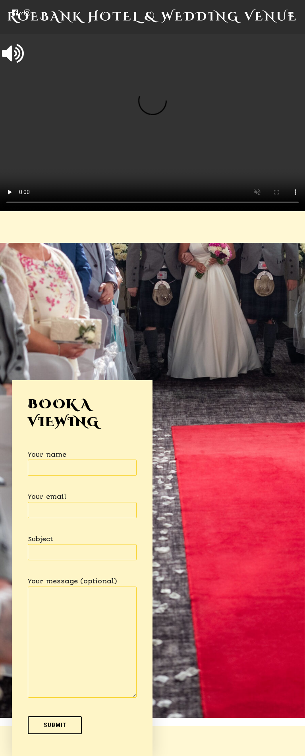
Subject (82, 545)
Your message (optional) (82, 638)
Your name (82, 461)
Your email (82, 503)
